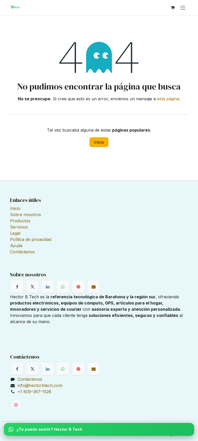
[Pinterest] (78, 286)
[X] (32, 286)
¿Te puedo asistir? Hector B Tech (45, 429)
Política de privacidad (30, 239)
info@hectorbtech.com (40, 385)
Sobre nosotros (25, 214)
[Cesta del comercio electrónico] (172, 7)
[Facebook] (17, 286)
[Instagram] (16, 405)
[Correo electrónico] (93, 286)
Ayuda (16, 245)
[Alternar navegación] (183, 7)
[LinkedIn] (48, 286)
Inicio (99, 142)
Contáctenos (22, 251)
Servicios (19, 227)
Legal (15, 233)
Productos (20, 220)
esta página (168, 98)
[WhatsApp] (63, 286)
